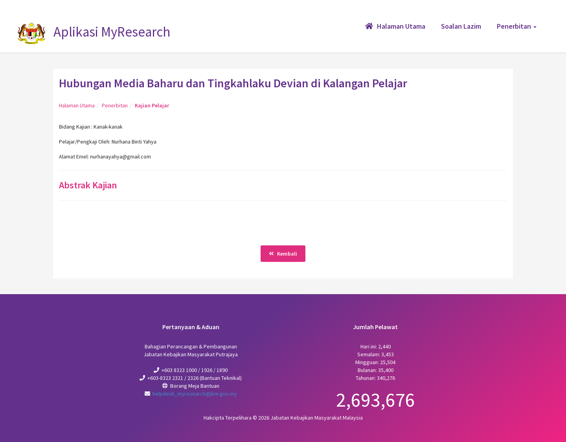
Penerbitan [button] (517, 26)
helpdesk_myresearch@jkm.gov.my (195, 393)
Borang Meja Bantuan (194, 385)
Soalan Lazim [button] (461, 26)
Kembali (283, 253)
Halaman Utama (77, 105)
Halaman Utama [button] (395, 26)
